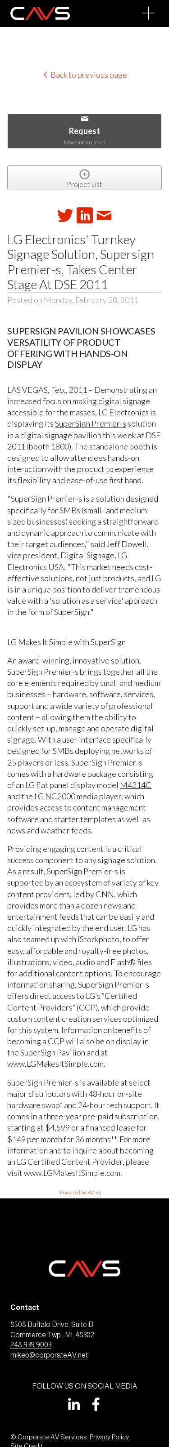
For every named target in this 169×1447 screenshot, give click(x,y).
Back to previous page (84, 75)
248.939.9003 (30, 1345)
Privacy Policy (109, 1437)
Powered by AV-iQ (80, 1192)
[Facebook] (96, 1404)
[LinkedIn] (73, 1404)
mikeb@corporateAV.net (49, 1355)
